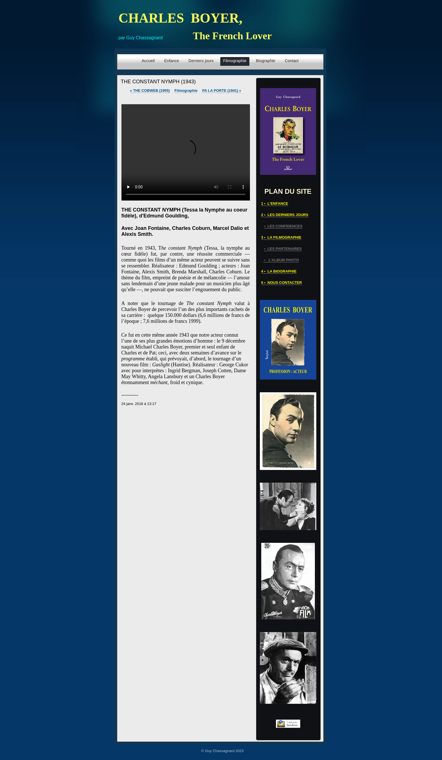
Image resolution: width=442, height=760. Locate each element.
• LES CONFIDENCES (283, 226)
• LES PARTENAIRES (283, 249)
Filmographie (186, 90)
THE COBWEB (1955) (150, 90)
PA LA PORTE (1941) (221, 90)
